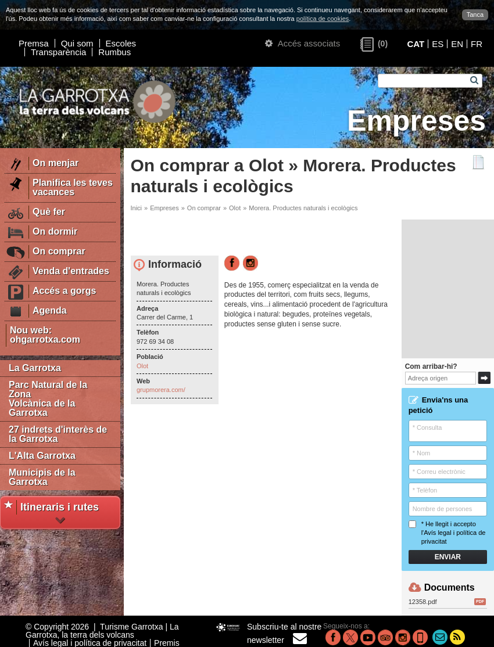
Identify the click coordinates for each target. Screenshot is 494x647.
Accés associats (302, 43)
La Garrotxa (35, 368)
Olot (235, 207)
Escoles (121, 43)
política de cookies (322, 18)
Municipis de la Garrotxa (42, 477)
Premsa (34, 43)
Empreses (164, 207)
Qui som (77, 43)
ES (437, 44)
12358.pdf (447, 601)
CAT (415, 44)
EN (457, 44)
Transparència (58, 52)
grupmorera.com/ (161, 389)
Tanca (475, 14)
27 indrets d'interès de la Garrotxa (58, 434)
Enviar (448, 557)
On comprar (204, 207)
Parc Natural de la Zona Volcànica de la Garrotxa (48, 399)
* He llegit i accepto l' (447, 532)
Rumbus (114, 52)
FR (476, 44)
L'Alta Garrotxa (42, 456)
